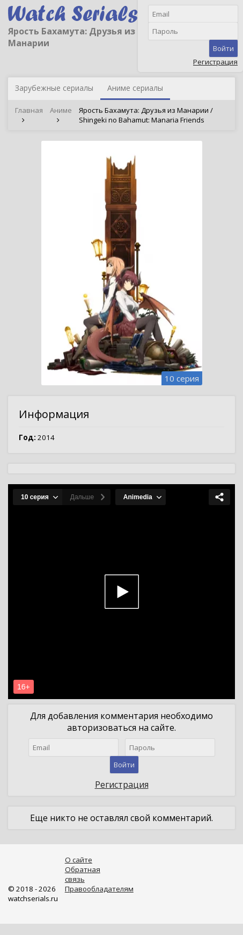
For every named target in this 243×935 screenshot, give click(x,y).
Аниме (61, 110)
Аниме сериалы (135, 88)
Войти (223, 48)
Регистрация (215, 62)
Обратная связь (82, 874)
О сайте (78, 860)
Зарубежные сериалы (54, 88)
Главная (29, 110)
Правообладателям (99, 889)
